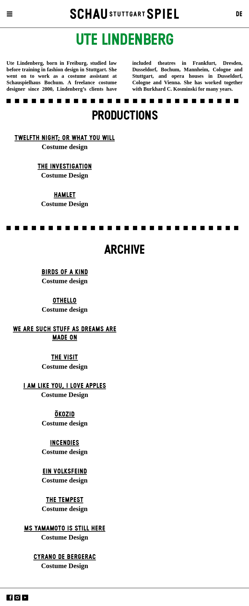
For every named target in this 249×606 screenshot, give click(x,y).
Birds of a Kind (65, 272)
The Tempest (64, 500)
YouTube (25, 598)
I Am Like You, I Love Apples (64, 386)
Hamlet (65, 195)
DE (239, 14)
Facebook (9, 598)
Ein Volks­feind (64, 471)
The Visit (64, 357)
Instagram (17, 598)
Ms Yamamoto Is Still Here (64, 528)
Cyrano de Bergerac (64, 557)
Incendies (64, 443)
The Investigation (65, 166)
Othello (65, 300)
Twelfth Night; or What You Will (65, 138)
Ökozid (64, 414)
